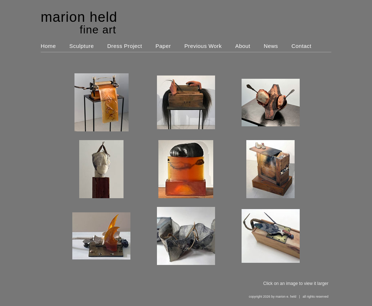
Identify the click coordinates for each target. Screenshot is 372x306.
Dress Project (124, 46)
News (271, 46)
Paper (163, 46)
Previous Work (203, 46)
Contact (301, 46)
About (242, 46)
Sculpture (81, 46)
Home (48, 46)
